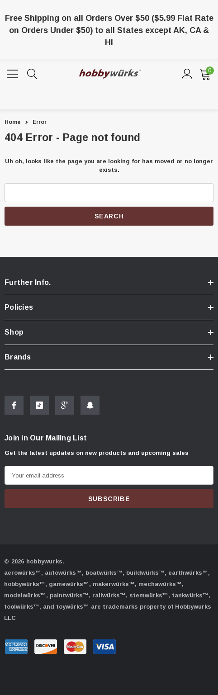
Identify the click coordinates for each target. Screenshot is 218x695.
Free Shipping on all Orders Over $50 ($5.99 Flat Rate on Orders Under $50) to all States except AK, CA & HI (109, 30)
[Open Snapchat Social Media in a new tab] (90, 406)
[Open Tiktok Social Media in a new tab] (39, 406)
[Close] (208, 26)
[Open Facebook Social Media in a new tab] (14, 406)
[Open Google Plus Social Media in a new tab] (64, 406)
